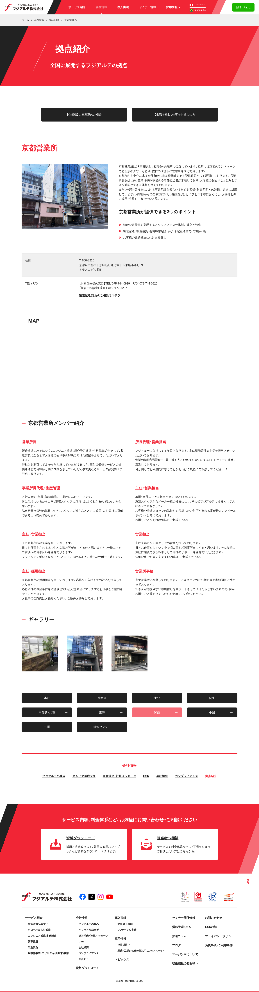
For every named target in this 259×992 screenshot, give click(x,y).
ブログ (176, 945)
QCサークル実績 (126, 929)
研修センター (102, 726)
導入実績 (123, 7)
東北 (157, 698)
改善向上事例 (125, 924)
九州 (47, 726)
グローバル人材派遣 (39, 929)
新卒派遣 (33, 941)
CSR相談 (211, 927)
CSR (146, 776)
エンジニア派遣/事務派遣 (42, 935)
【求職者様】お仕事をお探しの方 (175, 114)
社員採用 (122, 944)
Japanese (197, 4)
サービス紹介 (77, 7)
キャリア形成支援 (84, 776)
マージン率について (185, 954)
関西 (157, 712)
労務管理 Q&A (181, 927)
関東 (212, 698)
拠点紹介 (211, 776)
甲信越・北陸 (47, 712)
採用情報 (173, 7)
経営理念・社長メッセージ (119, 776)
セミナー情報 (147, 7)
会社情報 (101, 7)
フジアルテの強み (53, 776)
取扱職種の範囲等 (183, 963)
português (198, 10)
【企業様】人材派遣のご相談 (84, 114)
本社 (47, 698)
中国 (212, 712)
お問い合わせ (243, 7)
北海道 (102, 698)
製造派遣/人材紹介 (38, 924)
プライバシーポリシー (219, 936)
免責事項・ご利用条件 (219, 945)
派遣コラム (179, 936)
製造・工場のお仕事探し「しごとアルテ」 (139, 950)
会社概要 (162, 776)
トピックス (122, 959)
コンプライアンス (186, 776)
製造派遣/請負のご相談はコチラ (99, 295)
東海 (102, 712)
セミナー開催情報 (183, 917)
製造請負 (33, 947)
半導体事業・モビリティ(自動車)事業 (48, 953)
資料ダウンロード (87, 967)
